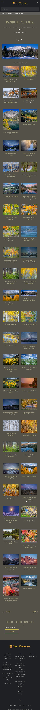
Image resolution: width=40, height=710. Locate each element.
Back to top (35, 612)
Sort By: (15, 63)
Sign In (29, 701)
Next (8, 612)
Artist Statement (20, 675)
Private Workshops (20, 677)
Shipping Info (20, 679)
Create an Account (22, 701)
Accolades (20, 682)
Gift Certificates (12, 701)
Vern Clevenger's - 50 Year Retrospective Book (20, 654)
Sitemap (20, 689)
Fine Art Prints (32, 652)
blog (20, 684)
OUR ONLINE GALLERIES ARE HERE (20, 661)
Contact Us (20, 687)
